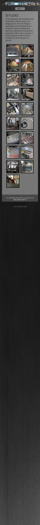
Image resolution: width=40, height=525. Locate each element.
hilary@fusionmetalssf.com (20, 198)
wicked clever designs (22, 206)
